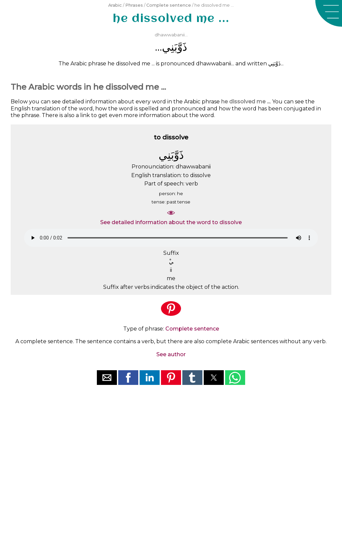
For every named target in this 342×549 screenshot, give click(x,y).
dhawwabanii (170, 34)
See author (171, 354)
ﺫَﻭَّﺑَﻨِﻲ (174, 46)
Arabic (115, 5)
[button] (328, 13)
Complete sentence (168, 5)
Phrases (134, 5)
